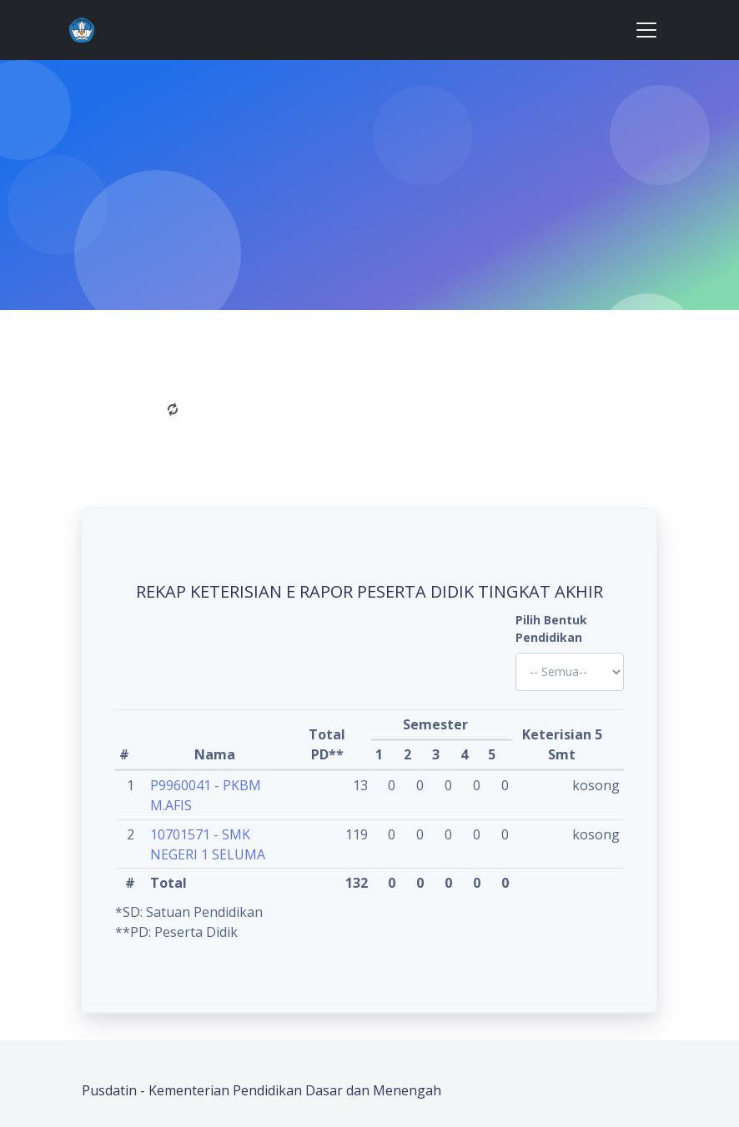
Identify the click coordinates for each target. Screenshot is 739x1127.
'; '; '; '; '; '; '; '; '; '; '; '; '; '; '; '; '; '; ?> (569, 672)
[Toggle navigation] (646, 30)
